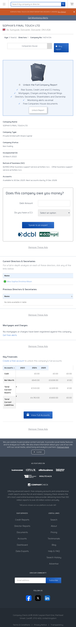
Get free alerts (10, 338)
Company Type (9, 132)
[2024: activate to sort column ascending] (55, 370)
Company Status (10, 142)
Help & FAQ (54, 542)
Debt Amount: (26, 203)
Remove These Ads (38, 247)
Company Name (10, 121)
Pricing (54, 523)
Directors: (23, 37)
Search (53, 511)
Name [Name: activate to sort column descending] (7, 299)
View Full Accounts (38, 406)
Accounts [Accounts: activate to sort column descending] (8, 370)
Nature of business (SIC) (14, 163)
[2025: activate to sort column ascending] (68, 370)
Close (39, 443)
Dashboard (22, 536)
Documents (22, 523)
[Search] (63, 4)
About (54, 517)
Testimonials (54, 530)
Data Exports (22, 542)
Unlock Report (38, 110)
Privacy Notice (40, 616)
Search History (54, 548)
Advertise (54, 555)
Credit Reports (22, 511)
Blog (54, 536)
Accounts (7, 176)
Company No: (40, 37)
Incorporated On (10, 152)
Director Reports (22, 517)
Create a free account (14, 364)
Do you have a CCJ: (23, 212)
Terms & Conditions (21, 616)
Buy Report (62, 12)
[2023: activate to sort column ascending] (41, 370)
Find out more (63, 438)
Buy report (59, 48)
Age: (10, 37)
